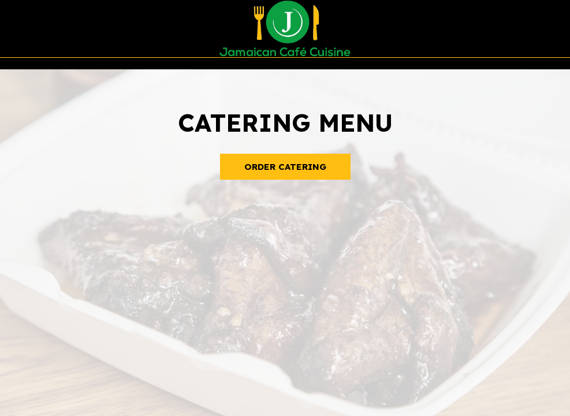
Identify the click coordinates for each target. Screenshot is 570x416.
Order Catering (285, 166)
